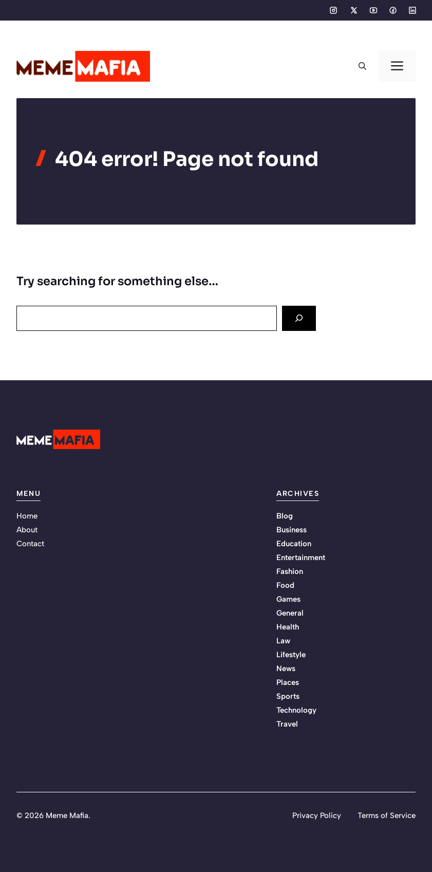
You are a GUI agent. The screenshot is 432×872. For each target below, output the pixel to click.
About (26, 529)
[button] (362, 66)
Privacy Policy (316, 815)
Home (26, 516)
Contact (30, 543)
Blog (284, 516)
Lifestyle (291, 654)
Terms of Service (387, 815)
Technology (296, 710)
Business (291, 529)
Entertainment (300, 557)
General (290, 613)
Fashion (289, 571)
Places (287, 682)
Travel (287, 724)
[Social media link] (333, 10)
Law (283, 640)
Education (293, 543)
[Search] (299, 318)
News (285, 668)
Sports (287, 696)
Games (288, 599)
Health (287, 627)
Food (285, 585)
